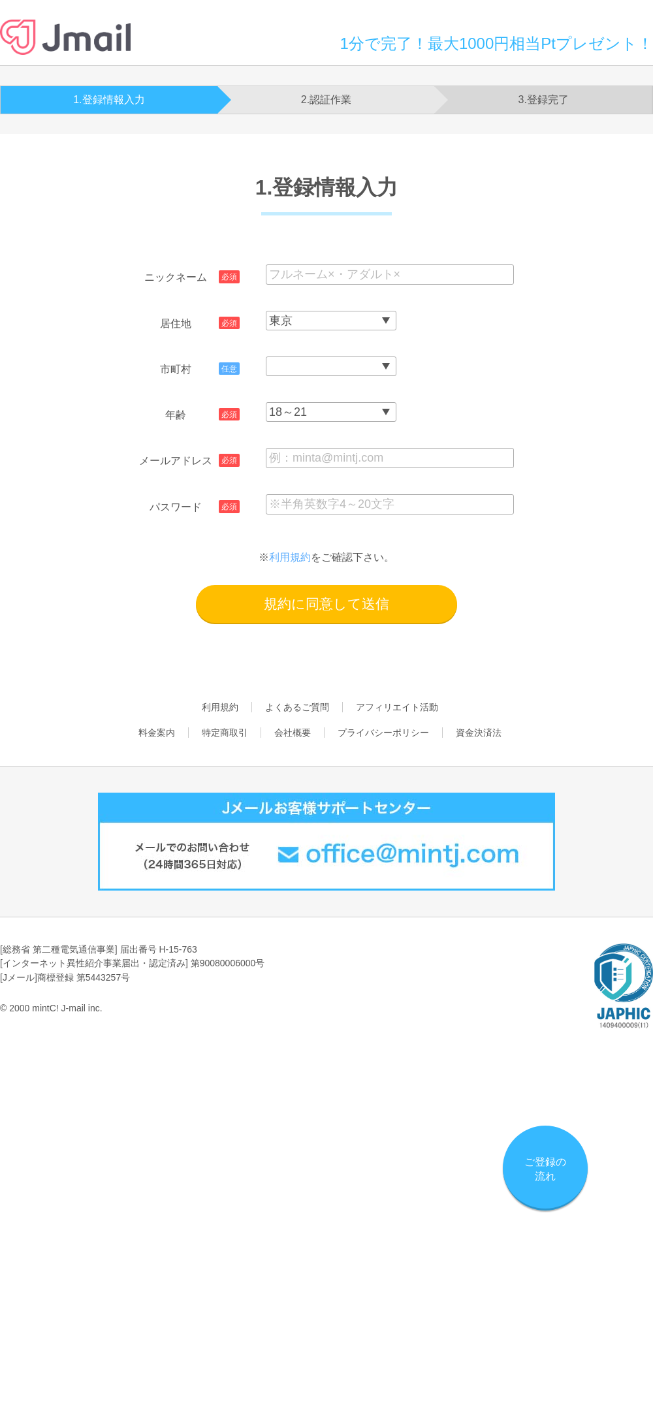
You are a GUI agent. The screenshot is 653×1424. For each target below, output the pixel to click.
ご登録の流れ (545, 1169)
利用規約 (290, 557)
